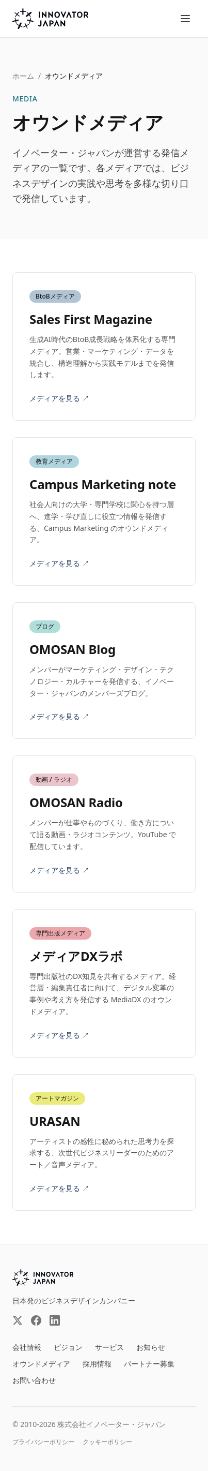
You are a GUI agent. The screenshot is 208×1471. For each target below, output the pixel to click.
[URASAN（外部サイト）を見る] (104, 1142)
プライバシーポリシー (43, 1442)
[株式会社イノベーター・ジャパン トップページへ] (50, 18)
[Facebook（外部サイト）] (36, 1320)
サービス (109, 1347)
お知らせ (150, 1347)
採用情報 (97, 1364)
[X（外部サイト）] (17, 1320)
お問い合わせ (34, 1380)
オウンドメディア (41, 1364)
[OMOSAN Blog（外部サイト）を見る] (104, 670)
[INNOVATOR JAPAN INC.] (42, 1277)
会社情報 (26, 1347)
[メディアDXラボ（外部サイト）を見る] (104, 983)
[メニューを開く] (185, 18)
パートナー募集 (149, 1364)
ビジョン (68, 1347)
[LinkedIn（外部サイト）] (55, 1320)
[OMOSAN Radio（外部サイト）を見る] (104, 823)
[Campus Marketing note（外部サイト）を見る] (104, 511)
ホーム (23, 76)
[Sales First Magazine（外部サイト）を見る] (104, 346)
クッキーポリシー (107, 1442)
